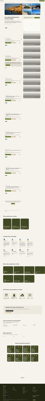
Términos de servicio (7, 399)
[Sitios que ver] (6, 296)
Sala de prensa (24, 388)
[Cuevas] (22, 296)
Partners (13, 388)
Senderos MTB (4, 391)
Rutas (3, 388)
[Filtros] (6, 26)
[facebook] (35, 396)
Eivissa (23, 324)
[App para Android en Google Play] (11, 310)
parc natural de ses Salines (15, 325)
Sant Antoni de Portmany (5, 324)
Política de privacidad (4, 399)
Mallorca (3, 336)
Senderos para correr (7, 2)
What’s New (24, 389)
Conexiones (14, 389)
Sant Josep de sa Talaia (15, 324)
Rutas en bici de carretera (5, 392)
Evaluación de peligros (35, 391)
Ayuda (33, 389)
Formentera (34, 325)
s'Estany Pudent (34, 324)
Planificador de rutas (5, 389)
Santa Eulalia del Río (25, 325)
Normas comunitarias (14, 399)
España (10, 2)
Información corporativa (25, 399)
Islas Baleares (12, 2)
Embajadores (24, 391)
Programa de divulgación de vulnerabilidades (20, 399)
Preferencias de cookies (11, 399)
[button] (27, 0)
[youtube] (34, 396)
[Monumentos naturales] (14, 296)
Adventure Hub (24, 392)
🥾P (27, 251)
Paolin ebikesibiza (14, 251)
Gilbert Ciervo (5, 251)
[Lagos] (30, 296)
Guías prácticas (34, 388)
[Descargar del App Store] (7, 310)
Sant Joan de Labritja (5, 325)
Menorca (24, 336)
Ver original (17, 244)
